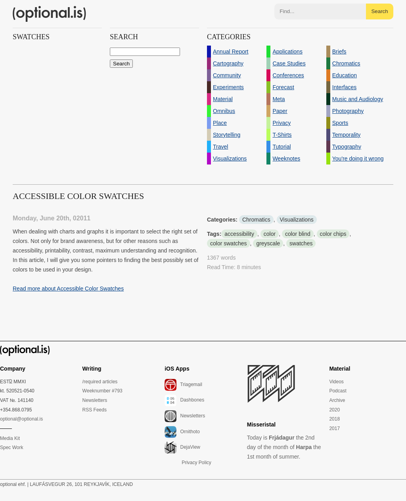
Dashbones (184, 400)
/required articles (100, 381)
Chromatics (256, 219)
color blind (297, 234)
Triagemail (183, 385)
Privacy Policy (196, 462)
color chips (333, 234)
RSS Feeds (94, 410)
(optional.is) (49, 14)
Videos (336, 381)
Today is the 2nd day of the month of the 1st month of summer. (284, 447)
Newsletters (94, 400)
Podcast (337, 391)
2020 (334, 410)
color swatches (228, 243)
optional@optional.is (21, 419)
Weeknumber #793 (102, 391)
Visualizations (297, 219)
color (270, 234)
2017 (334, 428)
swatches (300, 243)
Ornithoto (182, 432)
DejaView (182, 447)
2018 (334, 419)
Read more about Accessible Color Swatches (68, 288)
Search (379, 11)
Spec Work (11, 447)
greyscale (268, 243)
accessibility (239, 234)
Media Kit (10, 438)
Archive (337, 400)
